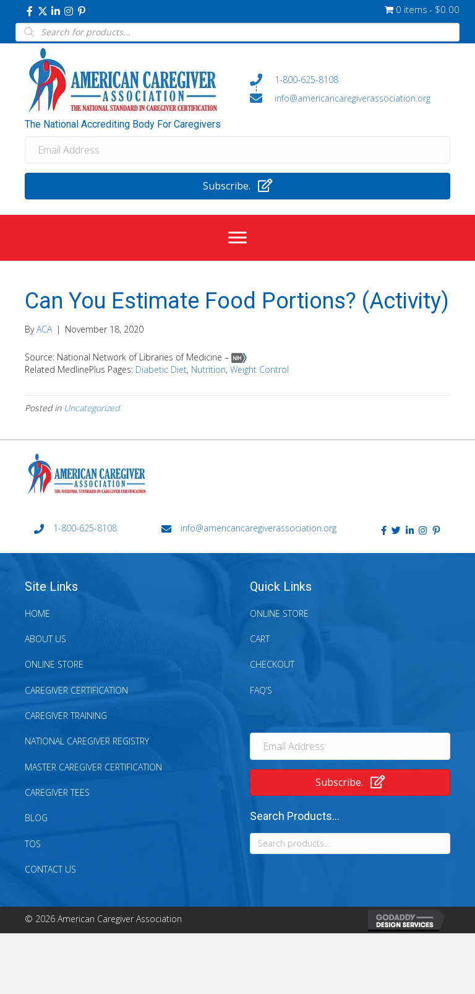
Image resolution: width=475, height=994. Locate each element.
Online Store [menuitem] (54, 664)
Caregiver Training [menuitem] (66, 716)
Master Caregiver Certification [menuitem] (93, 767)
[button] (30, 11)
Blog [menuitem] (36, 818)
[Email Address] (237, 149)
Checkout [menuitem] (272, 664)
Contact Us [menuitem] (50, 869)
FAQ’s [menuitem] (261, 690)
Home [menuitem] (37, 613)
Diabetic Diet (161, 369)
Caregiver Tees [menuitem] (57, 792)
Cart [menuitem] (260, 639)
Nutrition (208, 369)
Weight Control (259, 369)
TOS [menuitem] (33, 844)
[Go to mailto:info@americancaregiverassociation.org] (350, 98)
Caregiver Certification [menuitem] (76, 690)
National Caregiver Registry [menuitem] (87, 741)
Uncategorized (91, 408)
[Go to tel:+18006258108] (350, 80)
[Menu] (237, 237)
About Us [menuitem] (45, 639)
